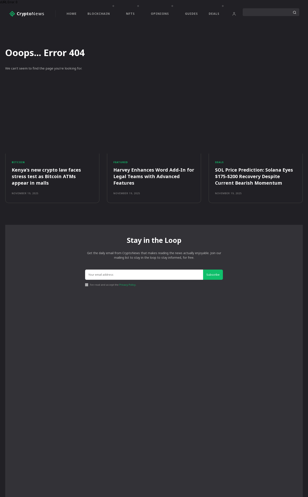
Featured (120, 162)
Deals (219, 162)
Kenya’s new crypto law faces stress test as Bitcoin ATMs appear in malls (47, 177)
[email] (144, 275)
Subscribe (213, 275)
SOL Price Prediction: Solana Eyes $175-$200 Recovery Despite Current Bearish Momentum (254, 177)
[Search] (294, 12)
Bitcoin (18, 162)
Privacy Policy (127, 285)
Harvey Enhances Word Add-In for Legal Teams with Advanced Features (151, 177)
